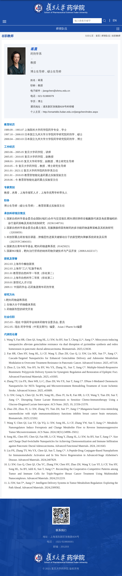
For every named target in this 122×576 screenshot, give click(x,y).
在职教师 (116, 35)
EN (115, 20)
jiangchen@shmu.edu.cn (56, 90)
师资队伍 (106, 35)
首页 (98, 35)
